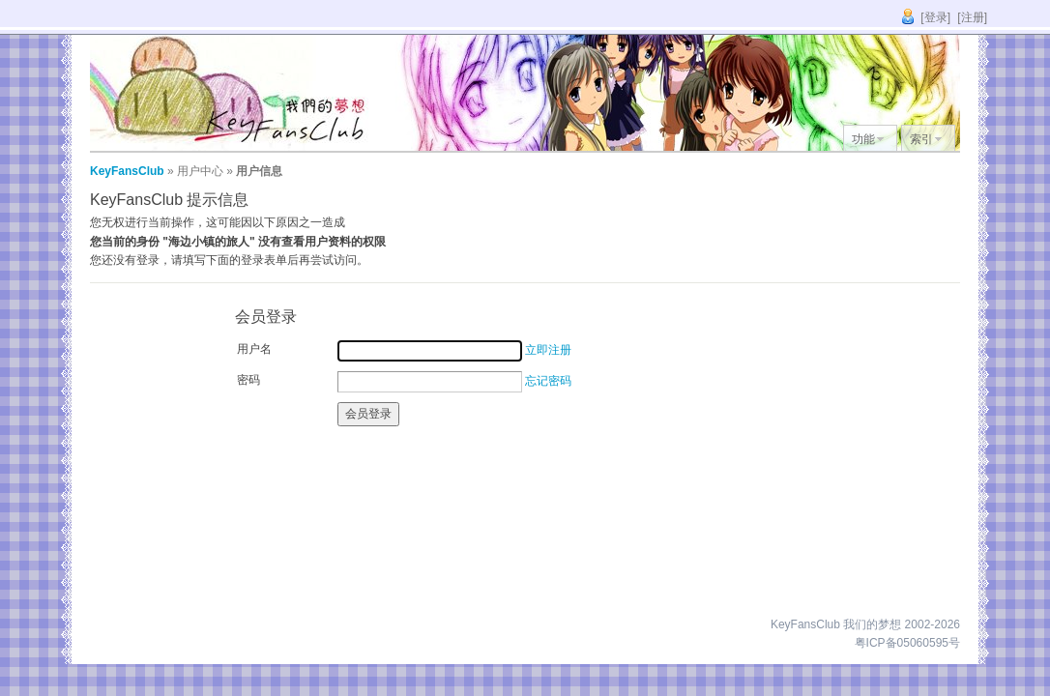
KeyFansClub (127, 171)
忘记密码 (548, 381)
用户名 (254, 349)
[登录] (935, 17)
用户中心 (200, 171)
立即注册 (548, 350)
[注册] (972, 17)
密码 (248, 380)
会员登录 (368, 413)
